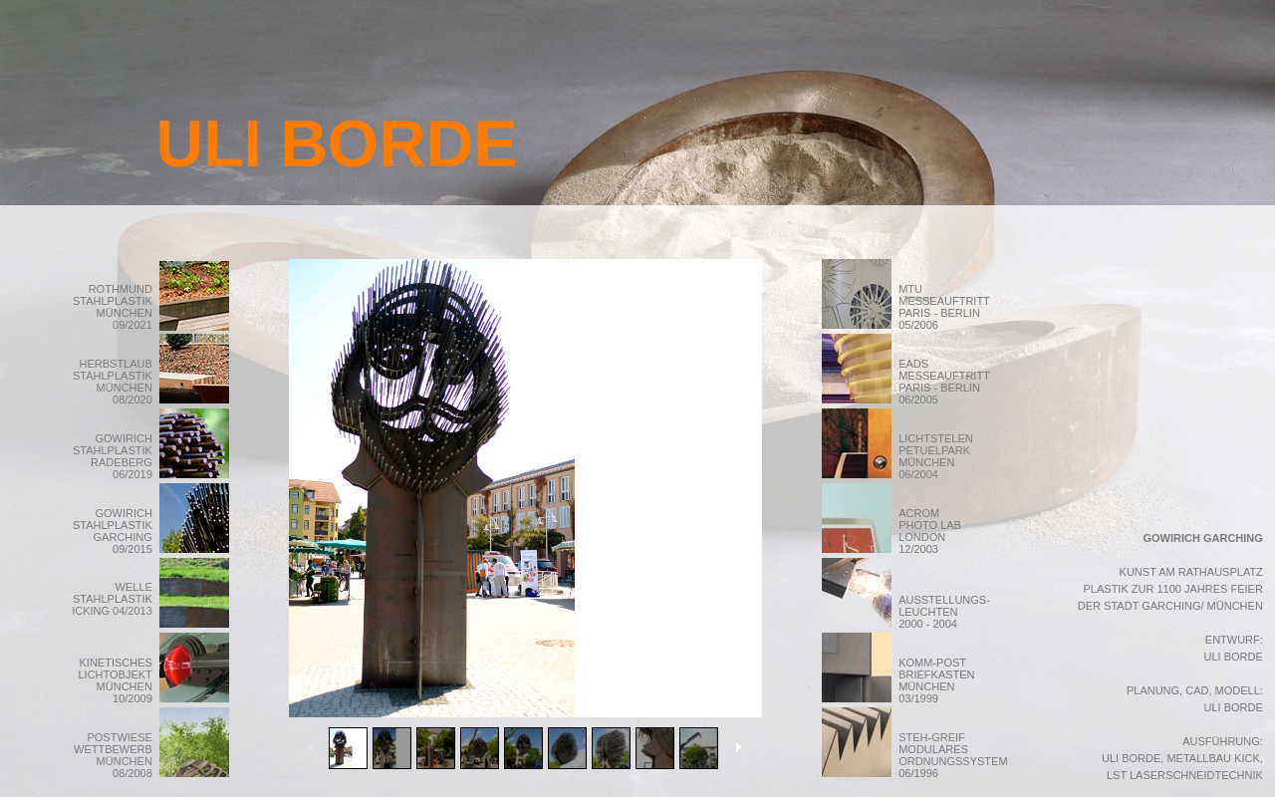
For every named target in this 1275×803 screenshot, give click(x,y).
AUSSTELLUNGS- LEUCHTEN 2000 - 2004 (944, 612)
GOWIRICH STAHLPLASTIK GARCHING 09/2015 (112, 531)
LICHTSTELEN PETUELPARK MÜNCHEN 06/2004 (935, 456)
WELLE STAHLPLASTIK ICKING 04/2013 (112, 599)
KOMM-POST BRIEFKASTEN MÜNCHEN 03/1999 (936, 680)
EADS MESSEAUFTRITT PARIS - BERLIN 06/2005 (943, 381)
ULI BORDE (337, 143)
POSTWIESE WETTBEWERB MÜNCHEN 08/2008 (113, 755)
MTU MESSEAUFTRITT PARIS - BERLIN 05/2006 (943, 307)
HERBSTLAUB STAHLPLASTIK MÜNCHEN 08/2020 (112, 381)
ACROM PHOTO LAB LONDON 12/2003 (944, 531)
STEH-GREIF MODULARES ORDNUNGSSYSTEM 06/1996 (952, 755)
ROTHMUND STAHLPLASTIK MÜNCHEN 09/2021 (112, 307)
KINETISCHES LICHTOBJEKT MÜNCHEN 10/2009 (114, 680)
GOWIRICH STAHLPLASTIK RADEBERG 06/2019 (112, 456)
